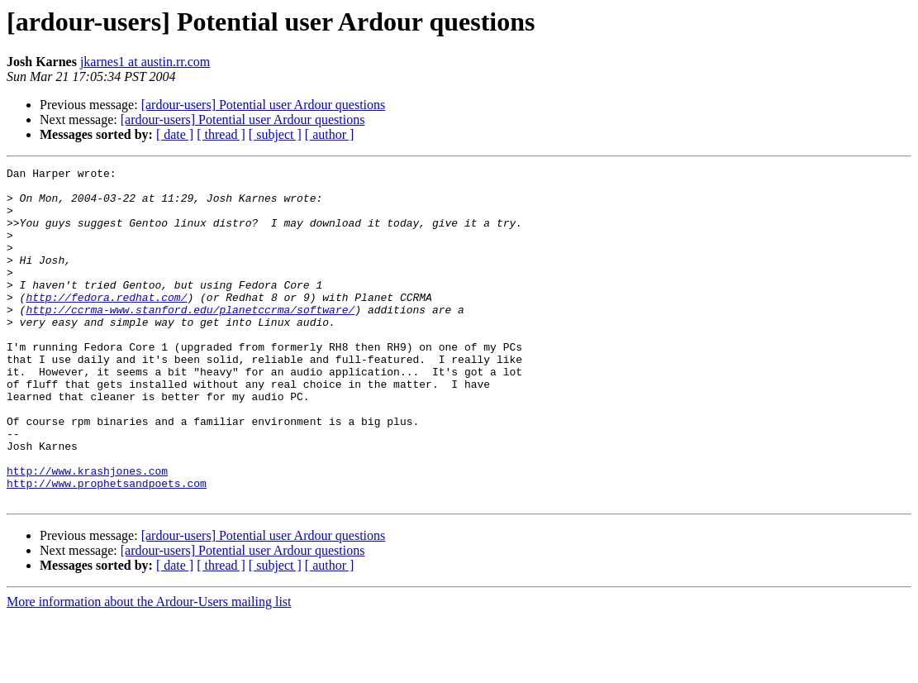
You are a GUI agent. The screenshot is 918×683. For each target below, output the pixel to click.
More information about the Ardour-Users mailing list (149, 669)
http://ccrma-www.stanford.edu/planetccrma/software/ (190, 339)
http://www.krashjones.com (87, 532)
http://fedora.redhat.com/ (106, 324)
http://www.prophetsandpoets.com (107, 547)
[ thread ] (221, 134)
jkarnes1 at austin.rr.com (145, 62)
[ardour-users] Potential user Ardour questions (263, 105)
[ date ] (174, 134)
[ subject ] (275, 134)
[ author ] (329, 134)
